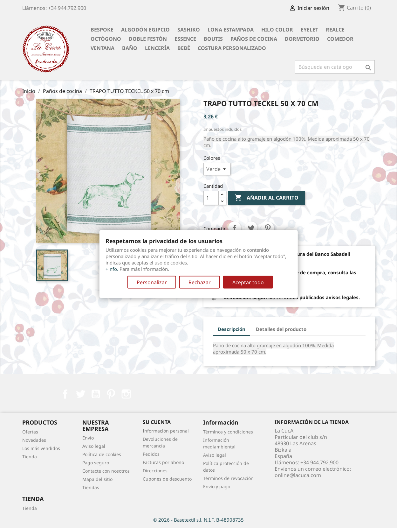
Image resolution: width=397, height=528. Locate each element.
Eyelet (309, 29)
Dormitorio (302, 38)
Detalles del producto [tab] (281, 329)
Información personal (166, 431)
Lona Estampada (231, 29)
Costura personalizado (232, 48)
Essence (185, 38)
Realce (335, 29)
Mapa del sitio (97, 479)
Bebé (183, 48)
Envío (88, 438)
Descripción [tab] (231, 329)
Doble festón (148, 38)
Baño (129, 48)
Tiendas (90, 487)
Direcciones (155, 471)
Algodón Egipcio (145, 29)
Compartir (234, 228)
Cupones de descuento (167, 479)
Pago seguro (95, 463)
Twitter (80, 394)
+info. (112, 269)
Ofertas (30, 432)
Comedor (340, 38)
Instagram (126, 394)
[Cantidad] (211, 198)
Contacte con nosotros (106, 471)
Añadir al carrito (266, 198)
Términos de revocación (228, 478)
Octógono (106, 38)
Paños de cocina (253, 38)
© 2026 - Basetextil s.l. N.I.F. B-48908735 (198, 520)
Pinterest (267, 228)
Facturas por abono (163, 462)
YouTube (95, 394)
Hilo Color (277, 29)
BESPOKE (102, 29)
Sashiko (188, 29)
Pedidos (151, 454)
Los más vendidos (41, 448)
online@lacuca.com (298, 475)
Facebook (65, 394)
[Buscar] (335, 67)
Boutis (213, 38)
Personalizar (152, 282)
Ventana (102, 48)
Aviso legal (93, 446)
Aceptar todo (248, 282)
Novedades (34, 440)
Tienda (29, 457)
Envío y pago (216, 486)
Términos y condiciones (228, 432)
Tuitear (251, 228)
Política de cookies (101, 454)
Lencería (157, 48)
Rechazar (199, 282)
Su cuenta (157, 422)
